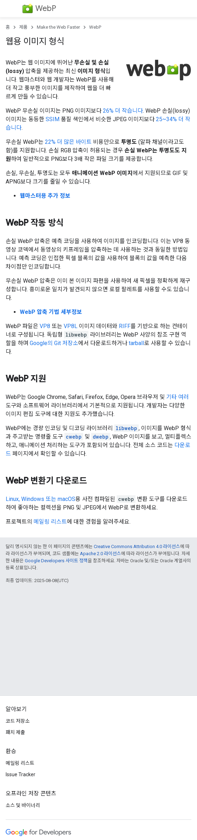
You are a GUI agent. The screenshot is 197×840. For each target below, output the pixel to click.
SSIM (52, 119)
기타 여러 (177, 397)
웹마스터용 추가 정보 (45, 195)
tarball (136, 343)
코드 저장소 (18, 721)
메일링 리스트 (50, 521)
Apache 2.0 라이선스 (100, 553)
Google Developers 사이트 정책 (56, 560)
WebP (45, 8)
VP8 (45, 326)
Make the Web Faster (58, 27)
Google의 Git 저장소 (54, 343)
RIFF (125, 326)
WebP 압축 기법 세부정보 (51, 312)
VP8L (70, 326)
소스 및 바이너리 (23, 805)
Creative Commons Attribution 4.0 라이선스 (137, 546)
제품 (23, 27)
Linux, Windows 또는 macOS (40, 499)
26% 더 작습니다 (123, 110)
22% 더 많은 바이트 (68, 142)
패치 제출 (15, 732)
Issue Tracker (20, 774)
